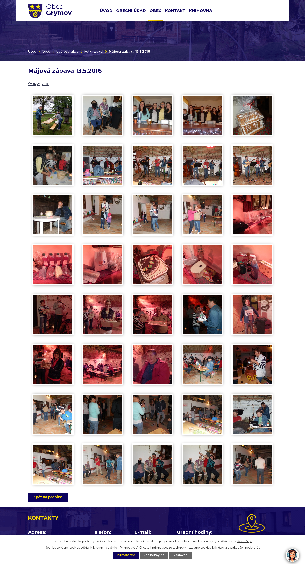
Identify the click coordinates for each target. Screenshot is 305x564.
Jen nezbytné (154, 555)
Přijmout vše (126, 555)
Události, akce (67, 51)
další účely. (244, 541)
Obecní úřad (131, 10)
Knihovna (200, 10)
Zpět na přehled (48, 497)
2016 (45, 84)
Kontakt (175, 10)
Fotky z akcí (93, 51)
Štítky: (34, 84)
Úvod (106, 10)
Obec (155, 10)
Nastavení (181, 555)
